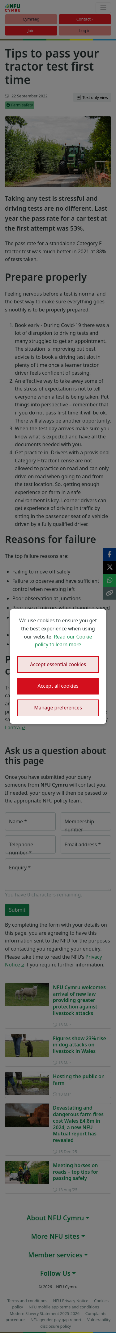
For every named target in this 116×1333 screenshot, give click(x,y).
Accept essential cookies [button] (58, 664)
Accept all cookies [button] (57, 685)
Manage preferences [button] (58, 707)
